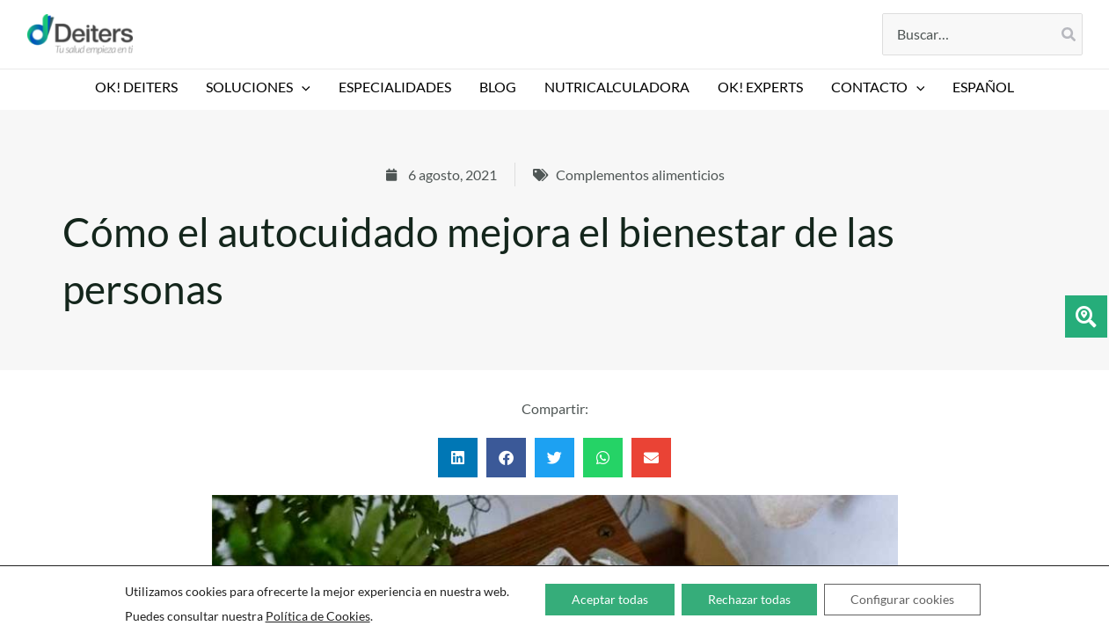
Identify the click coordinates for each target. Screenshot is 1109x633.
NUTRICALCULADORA (616, 86)
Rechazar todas (749, 599)
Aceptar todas (610, 599)
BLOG (497, 86)
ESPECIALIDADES (395, 86)
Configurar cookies (902, 599)
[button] (301, 87)
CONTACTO (878, 87)
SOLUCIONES (258, 87)
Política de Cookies (318, 615)
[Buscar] (1069, 34)
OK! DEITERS (136, 86)
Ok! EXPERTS (760, 86)
